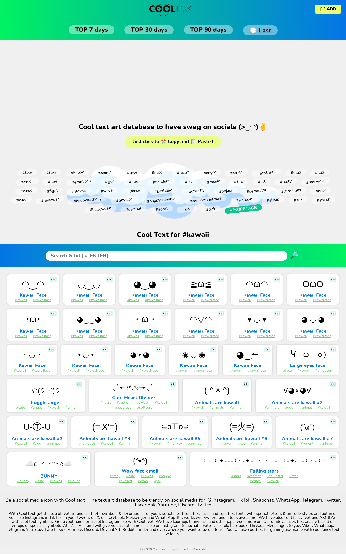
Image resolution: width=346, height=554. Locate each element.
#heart (183, 172)
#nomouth (86, 443)
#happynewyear (161, 199)
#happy (77, 172)
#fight (52, 190)
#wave (106, 191)
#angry (209, 172)
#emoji (27, 181)
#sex (297, 199)
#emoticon (81, 182)
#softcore (144, 407)
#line (52, 181)
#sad (319, 172)
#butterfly (195, 191)
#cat (262, 181)
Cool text (75, 500)
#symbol (133, 209)
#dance (133, 190)
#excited (125, 481)
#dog (289, 407)
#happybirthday (87, 199)
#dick (210, 209)
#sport (161, 209)
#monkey (175, 443)
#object (225, 191)
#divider (142, 402)
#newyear (50, 200)
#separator (256, 191)
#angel (36, 407)
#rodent (307, 443)
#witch (255, 481)
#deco (157, 172)
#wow (143, 481)
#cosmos (254, 476)
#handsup (161, 181)
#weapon (243, 200)
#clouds (74, 481)
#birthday (163, 191)
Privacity (199, 549)
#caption (123, 402)
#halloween (100, 209)
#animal (105, 172)
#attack (323, 199)
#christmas (291, 191)
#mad (295, 172)
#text (51, 172)
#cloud (26, 190)
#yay (157, 481)
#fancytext (315, 182)
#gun (110, 181)
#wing (71, 407)
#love (132, 172)
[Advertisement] (173, 81)
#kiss (187, 209)
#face (27, 172)
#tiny (239, 181)
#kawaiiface (42, 300)
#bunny (23, 481)
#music (213, 181)
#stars (236, 476)
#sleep (272, 199)
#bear (320, 190)
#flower (79, 191)
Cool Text (160, 549)
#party (286, 181)
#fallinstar (275, 476)
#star (133, 181)
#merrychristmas (205, 200)
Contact (182, 549)
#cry (189, 181)
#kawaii (21, 300)
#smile (236, 172)
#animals (217, 407)
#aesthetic (266, 173)
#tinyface (124, 200)
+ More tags (243, 209)
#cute (21, 199)
